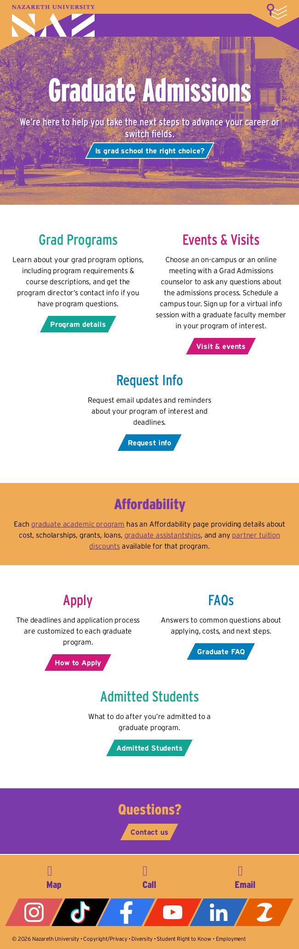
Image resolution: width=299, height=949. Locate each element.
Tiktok (80, 912)
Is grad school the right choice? (149, 150)
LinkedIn (218, 912)
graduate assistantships (162, 535)
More (277, 11)
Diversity (141, 939)
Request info (149, 442)
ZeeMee (264, 912)
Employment (231, 939)
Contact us (149, 832)
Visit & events (221, 346)
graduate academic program (77, 524)
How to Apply (78, 662)
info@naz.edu (245, 875)
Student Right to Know (184, 939)
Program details (78, 324)
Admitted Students (149, 748)
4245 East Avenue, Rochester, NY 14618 (54, 875)
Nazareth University (53, 21)
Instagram (34, 912)
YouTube (172, 912)
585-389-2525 (149, 875)
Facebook (126, 912)
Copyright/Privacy (105, 939)
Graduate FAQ (221, 651)
